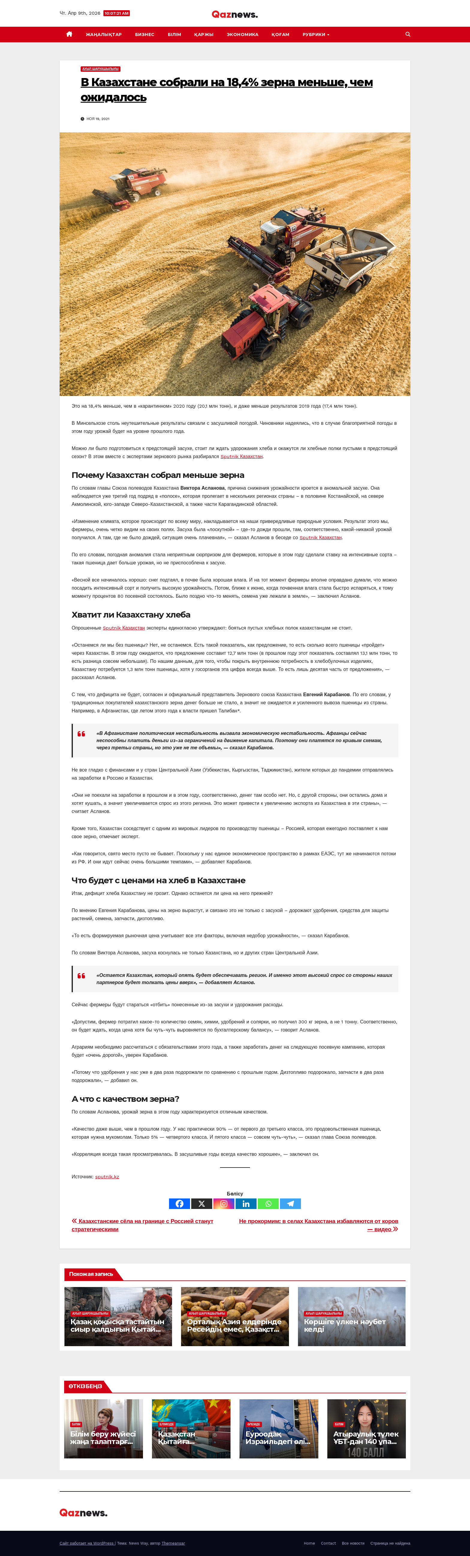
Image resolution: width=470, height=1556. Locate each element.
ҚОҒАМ (281, 34)
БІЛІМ (174, 34)
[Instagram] (223, 1203)
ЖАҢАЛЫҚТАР (104, 34)
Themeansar (173, 1543)
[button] (408, 34)
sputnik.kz (107, 1177)
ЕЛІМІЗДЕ (167, 1424)
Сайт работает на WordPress (87, 1543)
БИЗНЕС (145, 34)
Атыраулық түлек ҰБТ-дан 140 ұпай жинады (365, 1441)
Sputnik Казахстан (242, 456)
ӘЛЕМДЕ (253, 1424)
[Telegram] (290, 1203)
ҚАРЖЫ (204, 34)
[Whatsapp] (268, 1203)
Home (309, 1543)
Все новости (353, 1543)
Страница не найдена (390, 1543)
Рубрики (315, 34)
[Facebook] (179, 1203)
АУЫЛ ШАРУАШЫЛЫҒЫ (100, 69)
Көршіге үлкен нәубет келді (345, 1325)
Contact (328, 1543)
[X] (201, 1203)
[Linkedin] (246, 1203)
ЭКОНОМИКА (243, 34)
